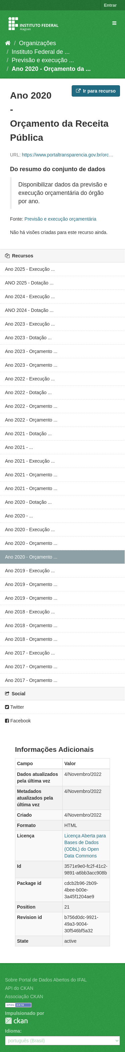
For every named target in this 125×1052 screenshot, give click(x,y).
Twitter (14, 707)
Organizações (37, 43)
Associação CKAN (24, 996)
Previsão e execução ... (43, 60)
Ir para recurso (96, 91)
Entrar (110, 5)
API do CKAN (19, 988)
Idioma (12, 1031)
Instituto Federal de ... (41, 51)
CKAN (16, 1020)
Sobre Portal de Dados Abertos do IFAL (46, 979)
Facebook (18, 720)
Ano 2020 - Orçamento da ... (51, 69)
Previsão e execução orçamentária (61, 219)
